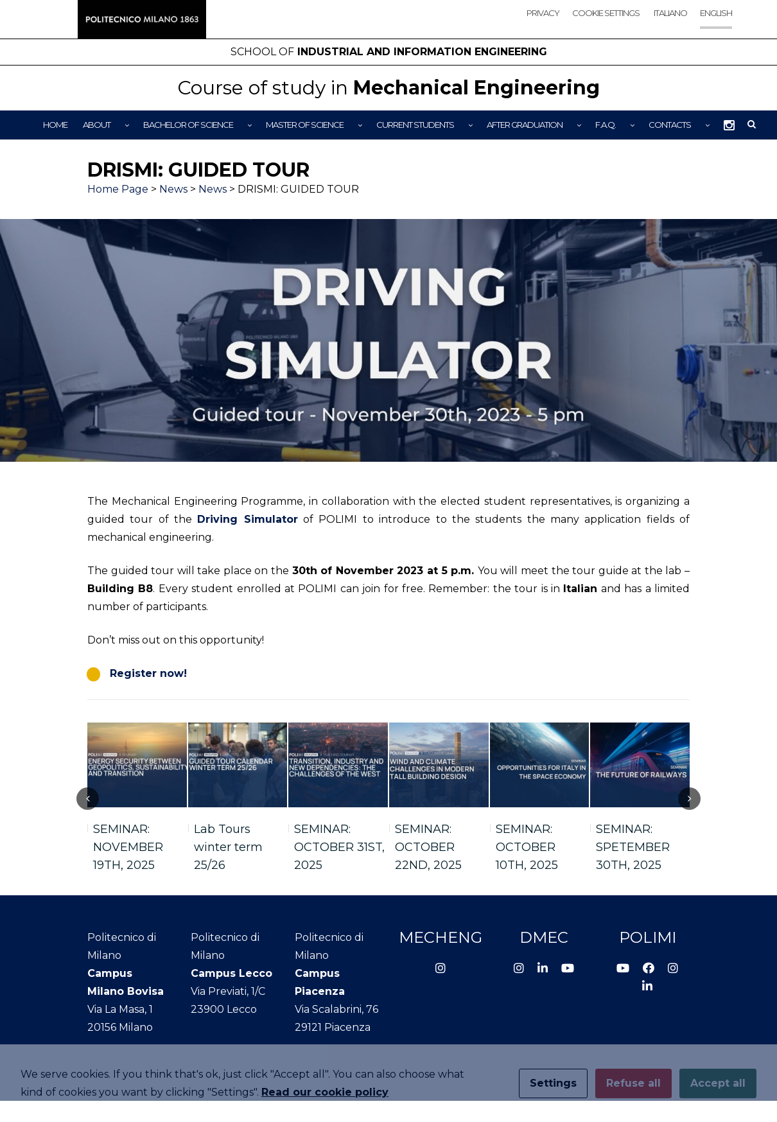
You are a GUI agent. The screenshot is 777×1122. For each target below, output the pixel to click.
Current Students (415, 124)
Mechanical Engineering (388, 88)
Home (55, 124)
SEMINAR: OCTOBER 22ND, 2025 (428, 847)
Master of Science (305, 124)
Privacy (543, 13)
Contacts (670, 124)
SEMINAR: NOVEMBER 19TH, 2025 (128, 847)
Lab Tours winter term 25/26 (228, 847)
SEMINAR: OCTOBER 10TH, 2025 (527, 847)
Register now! (148, 673)
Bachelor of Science (188, 124)
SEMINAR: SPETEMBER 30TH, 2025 (633, 847)
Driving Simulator (247, 519)
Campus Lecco (231, 973)
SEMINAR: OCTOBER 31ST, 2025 (339, 847)
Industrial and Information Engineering (389, 52)
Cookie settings (606, 13)
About (96, 124)
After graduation (525, 124)
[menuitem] (669, 24)
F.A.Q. (605, 124)
